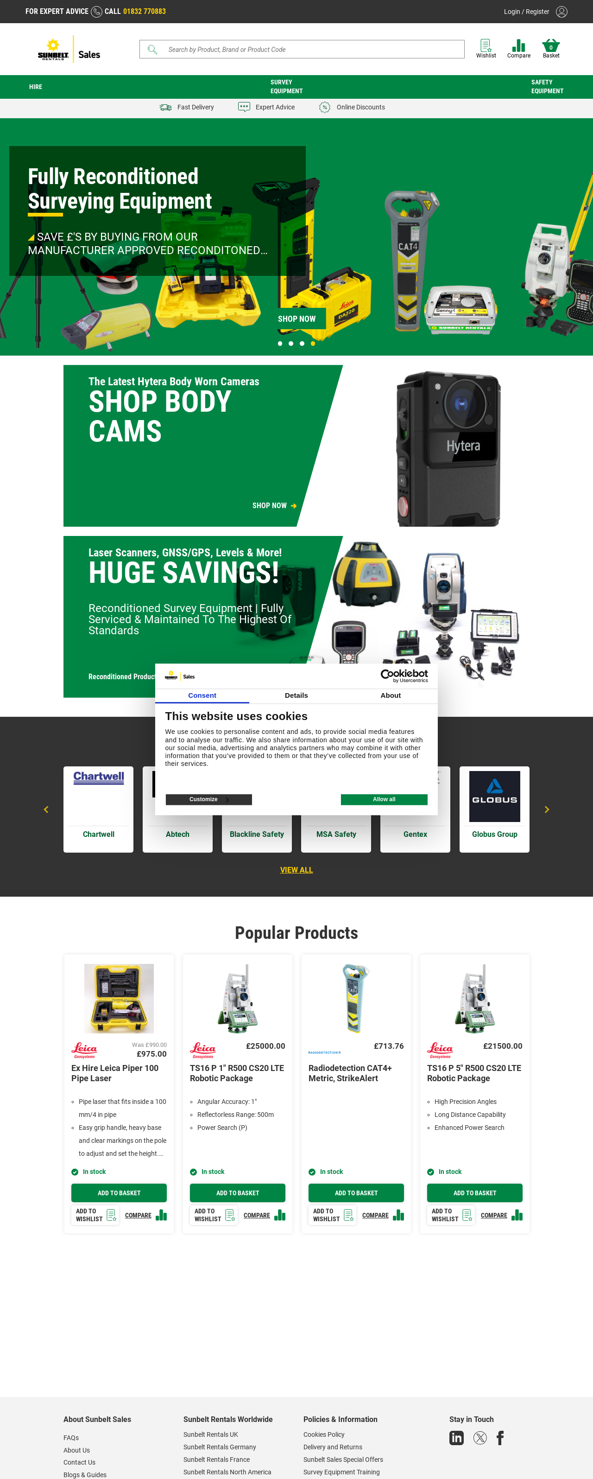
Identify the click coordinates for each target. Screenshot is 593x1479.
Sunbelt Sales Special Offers (343, 1459)
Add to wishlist (96, 1215)
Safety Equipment (547, 86)
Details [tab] (296, 696)
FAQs (71, 1437)
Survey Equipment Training (341, 1472)
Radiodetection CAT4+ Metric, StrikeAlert (350, 1073)
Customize (209, 800)
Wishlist (486, 49)
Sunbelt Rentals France (216, 1459)
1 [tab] (280, 343)
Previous (47, 809)
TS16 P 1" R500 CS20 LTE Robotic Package (237, 1073)
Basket (551, 49)
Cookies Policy (324, 1434)
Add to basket (119, 1193)
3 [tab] (302, 343)
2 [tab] (291, 343)
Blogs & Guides (85, 1475)
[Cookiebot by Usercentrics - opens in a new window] (387, 676)
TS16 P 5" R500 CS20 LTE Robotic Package (474, 1073)
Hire (35, 86)
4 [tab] (313, 343)
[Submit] (153, 49)
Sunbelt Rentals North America (227, 1472)
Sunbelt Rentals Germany (219, 1447)
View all (296, 870)
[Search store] (305, 49)
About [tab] (390, 696)
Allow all (384, 800)
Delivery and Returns (332, 1447)
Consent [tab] (202, 696)
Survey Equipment (287, 86)
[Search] (302, 49)
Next (545, 809)
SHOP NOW (269, 506)
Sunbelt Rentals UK (210, 1434)
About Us (76, 1450)
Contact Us (79, 1462)
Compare (518, 49)
